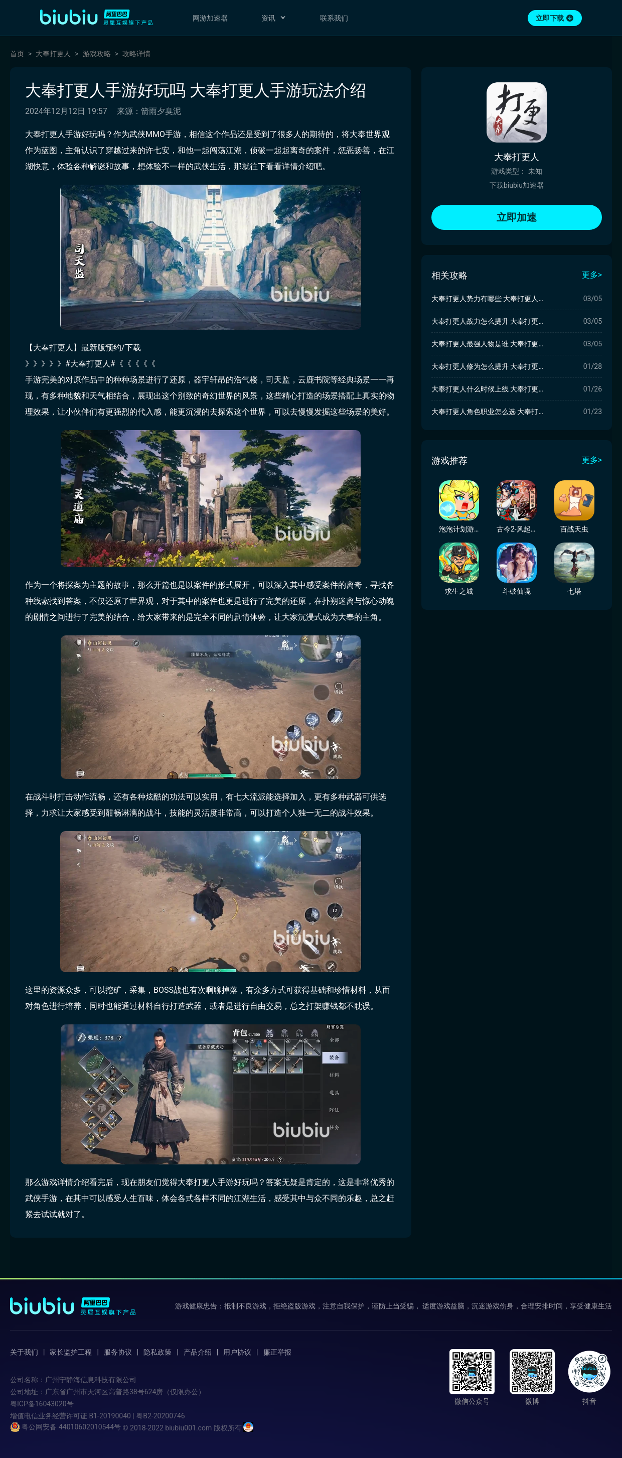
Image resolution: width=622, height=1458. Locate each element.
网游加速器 (210, 18)
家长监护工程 (71, 1352)
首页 (17, 53)
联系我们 (334, 18)
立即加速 (517, 217)
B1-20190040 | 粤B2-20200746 (137, 1416)
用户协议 (237, 1352)
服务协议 (118, 1352)
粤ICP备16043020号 (42, 1404)
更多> (592, 275)
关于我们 (24, 1352)
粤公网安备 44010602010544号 (65, 1427)
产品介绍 (198, 1352)
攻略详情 (136, 53)
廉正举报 (277, 1352)
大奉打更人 (53, 53)
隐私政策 (157, 1352)
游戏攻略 (97, 53)
